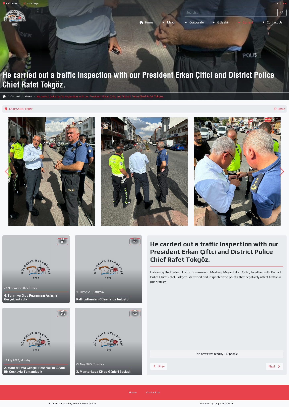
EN (285, 3)
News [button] (28, 96)
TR (276, 3)
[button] (10, 3)
